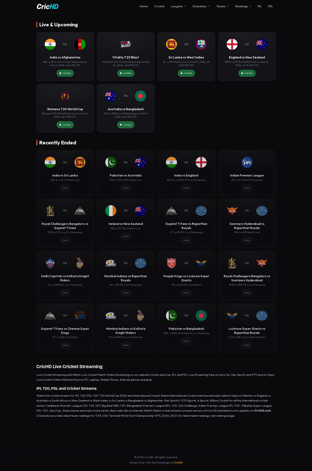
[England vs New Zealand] (247, 56)
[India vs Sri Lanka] (65, 173)
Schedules (201, 6)
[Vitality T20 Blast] (126, 56)
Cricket (159, 6)
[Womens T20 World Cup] (65, 108)
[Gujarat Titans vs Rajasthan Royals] (186, 223)
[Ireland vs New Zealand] (126, 223)
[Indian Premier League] (247, 173)
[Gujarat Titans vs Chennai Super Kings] (65, 328)
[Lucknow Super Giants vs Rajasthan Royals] (247, 328)
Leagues (178, 6)
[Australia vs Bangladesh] (126, 108)
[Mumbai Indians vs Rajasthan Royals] (126, 275)
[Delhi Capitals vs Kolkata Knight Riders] (65, 275)
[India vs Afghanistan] (65, 56)
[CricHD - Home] (47, 6)
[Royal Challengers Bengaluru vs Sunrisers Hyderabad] (247, 275)
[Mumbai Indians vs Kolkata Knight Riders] (126, 328)
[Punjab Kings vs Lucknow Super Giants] (186, 275)
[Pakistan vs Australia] (126, 173)
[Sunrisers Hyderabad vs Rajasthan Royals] (247, 223)
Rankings (243, 6)
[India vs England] (186, 173)
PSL (270, 6)
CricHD (178, 462)
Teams (222, 6)
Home (144, 6)
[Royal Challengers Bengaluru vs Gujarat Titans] (65, 223)
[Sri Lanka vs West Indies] (186, 56)
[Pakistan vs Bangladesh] (186, 328)
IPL (260, 6)
